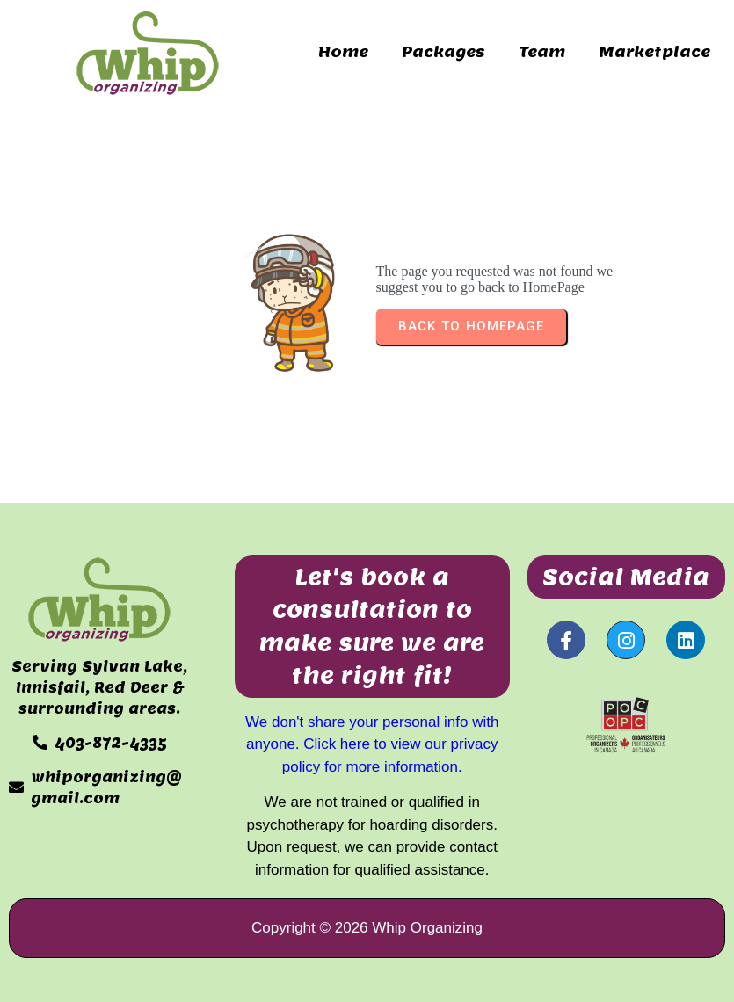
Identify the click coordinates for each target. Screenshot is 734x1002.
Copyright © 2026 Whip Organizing (367, 927)
